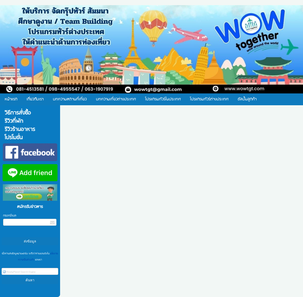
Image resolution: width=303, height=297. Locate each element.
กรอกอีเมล (9, 215)
